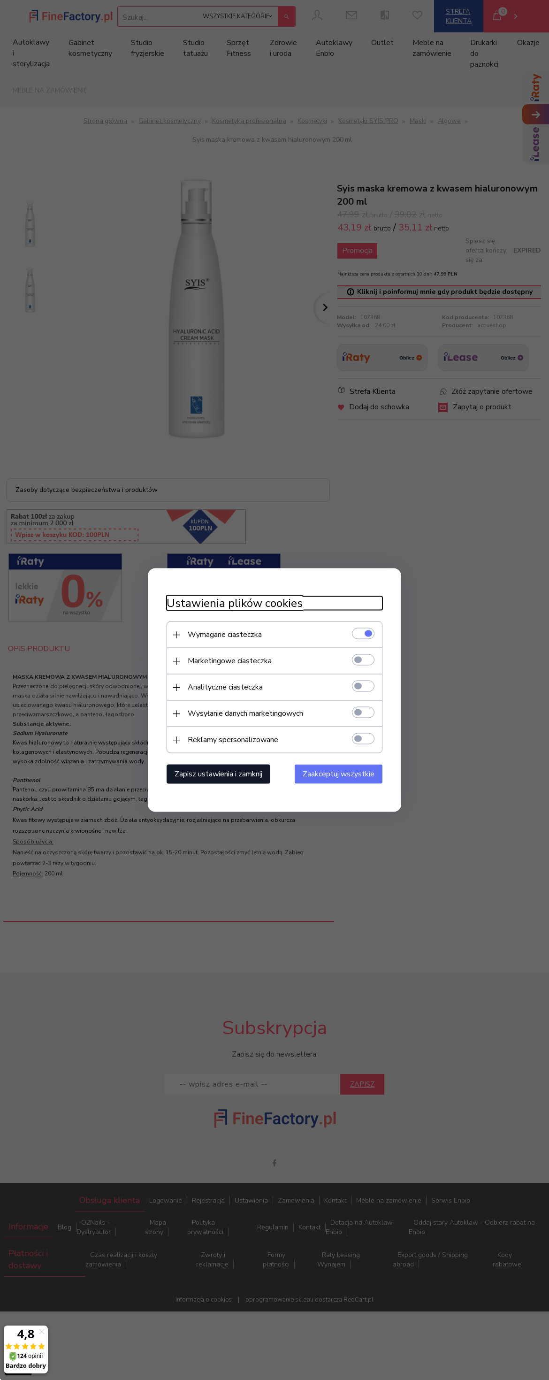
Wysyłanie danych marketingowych (245, 713)
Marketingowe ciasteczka (230, 661)
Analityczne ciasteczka (225, 687)
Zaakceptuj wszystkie (338, 774)
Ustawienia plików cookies (235, 603)
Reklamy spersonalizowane (233, 740)
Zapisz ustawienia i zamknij (218, 774)
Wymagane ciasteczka (225, 634)
